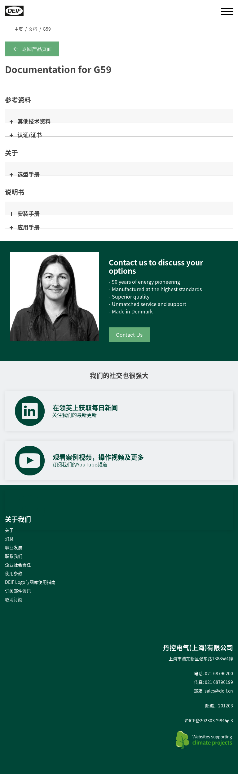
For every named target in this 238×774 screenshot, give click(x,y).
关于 (9, 530)
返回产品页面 (32, 49)
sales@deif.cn (219, 691)
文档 (33, 29)
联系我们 (13, 556)
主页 (18, 29)
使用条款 (13, 573)
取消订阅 (13, 599)
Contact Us (129, 335)
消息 (9, 539)
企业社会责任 (18, 565)
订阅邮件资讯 (18, 591)
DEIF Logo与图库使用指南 (30, 582)
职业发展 (13, 547)
